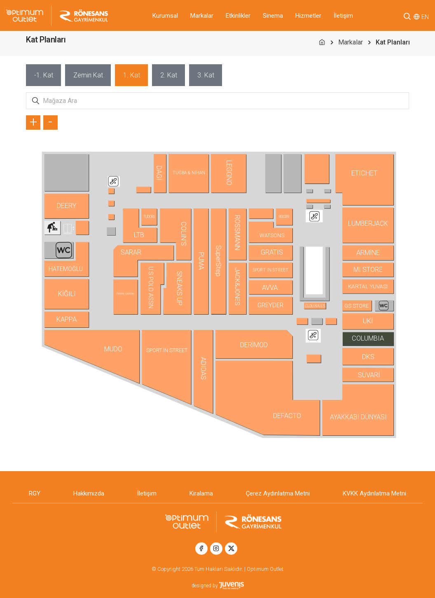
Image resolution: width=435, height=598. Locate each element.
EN (425, 17)
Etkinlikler (238, 15)
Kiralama (201, 493)
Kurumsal (165, 15)
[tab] (43, 75)
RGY (34, 493)
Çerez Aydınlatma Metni (278, 493)
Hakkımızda (88, 493)
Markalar (201, 15)
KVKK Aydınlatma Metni (374, 493)
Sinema (273, 15)
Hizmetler (308, 15)
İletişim (343, 15)
